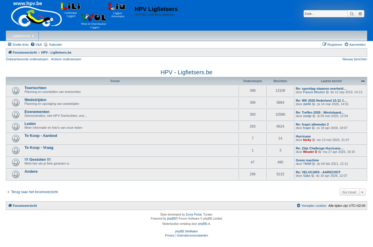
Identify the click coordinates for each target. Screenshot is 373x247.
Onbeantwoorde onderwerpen (27, 59)
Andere (31, 171)
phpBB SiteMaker (186, 231)
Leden (30, 123)
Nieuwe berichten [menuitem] (354, 59)
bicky (307, 140)
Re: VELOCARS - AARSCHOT (318, 172)
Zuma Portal (193, 214)
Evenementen (37, 112)
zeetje (307, 116)
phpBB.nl (204, 223)
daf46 (307, 104)
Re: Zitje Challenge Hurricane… (320, 148)
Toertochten (35, 88)
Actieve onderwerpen (66, 59)
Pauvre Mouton (314, 92)
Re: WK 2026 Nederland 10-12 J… (321, 100)
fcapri (307, 128)
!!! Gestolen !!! (37, 159)
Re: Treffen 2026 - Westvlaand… (320, 112)
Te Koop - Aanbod (40, 135)
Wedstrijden (35, 100)
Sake (306, 175)
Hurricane (303, 136)
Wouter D (310, 152)
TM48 (307, 163)
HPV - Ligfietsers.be (186, 72)
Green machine (307, 160)
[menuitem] (36, 44)
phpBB (171, 218)
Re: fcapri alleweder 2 (312, 124)
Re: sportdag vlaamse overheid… (321, 88)
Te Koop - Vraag (38, 147)
